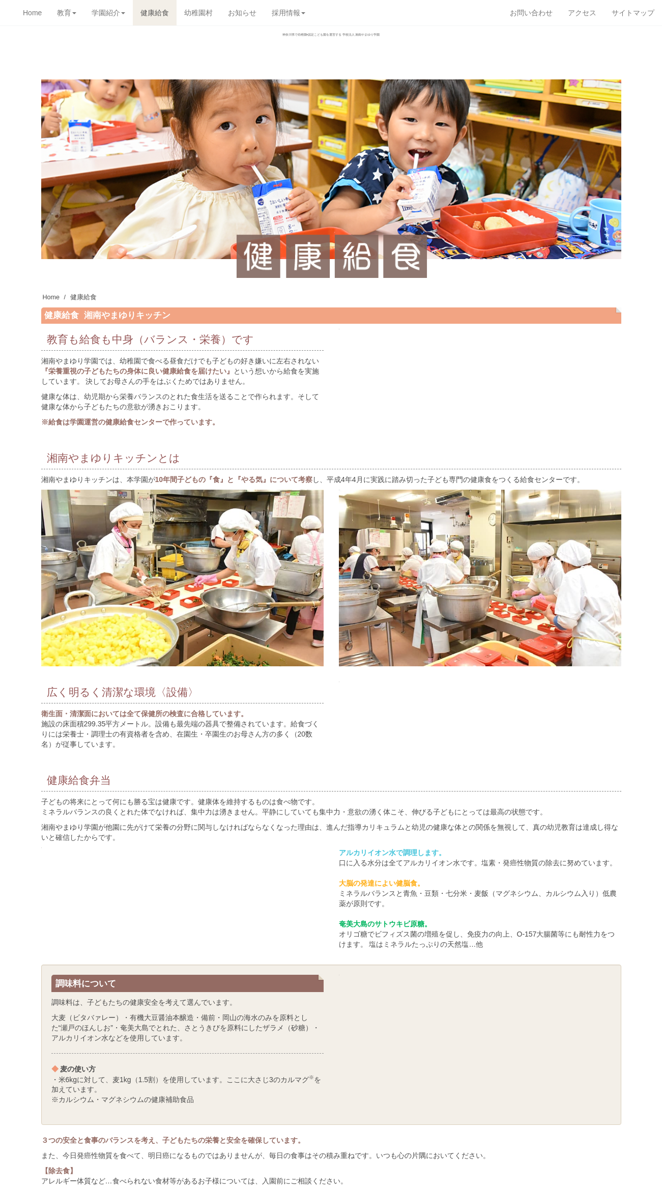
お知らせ (242, 13)
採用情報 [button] (288, 13)
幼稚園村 (198, 13)
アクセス (582, 13)
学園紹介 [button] (108, 13)
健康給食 (154, 13)
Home (32, 13)
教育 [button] (66, 13)
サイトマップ (633, 13)
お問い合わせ (531, 13)
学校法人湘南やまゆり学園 (331, 58)
